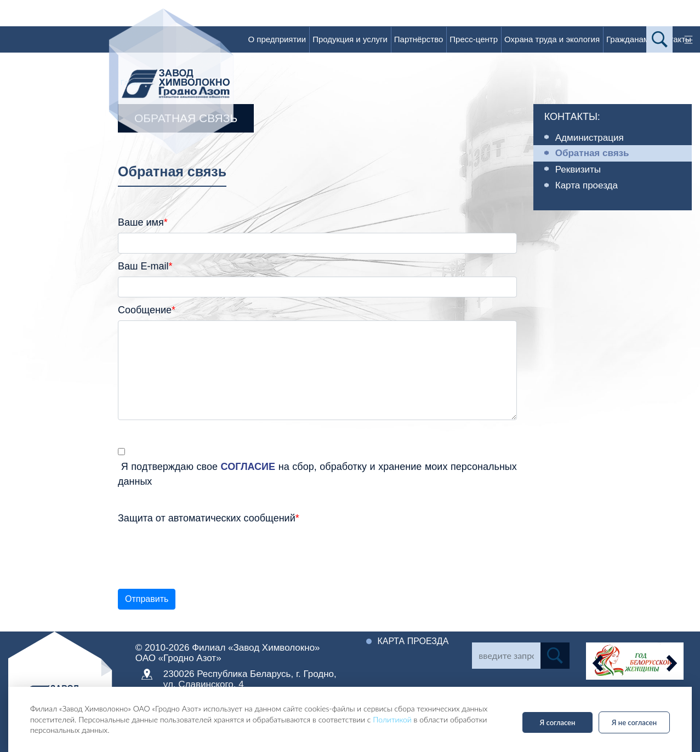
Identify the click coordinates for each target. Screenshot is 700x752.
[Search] (506, 655)
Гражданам (627, 39)
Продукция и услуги (350, 39)
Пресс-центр (473, 39)
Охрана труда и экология (552, 39)
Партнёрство (418, 39)
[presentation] (201, 550)
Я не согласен (634, 722)
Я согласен (558, 722)
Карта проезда (412, 641)
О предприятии (277, 39)
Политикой (392, 719)
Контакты (673, 39)
